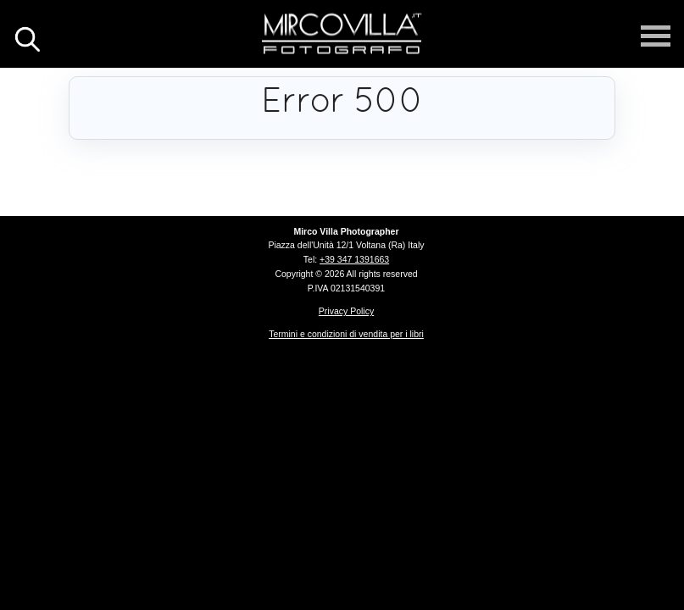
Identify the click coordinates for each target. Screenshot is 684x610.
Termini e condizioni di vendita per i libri (346, 334)
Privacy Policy (346, 311)
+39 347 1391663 (354, 259)
